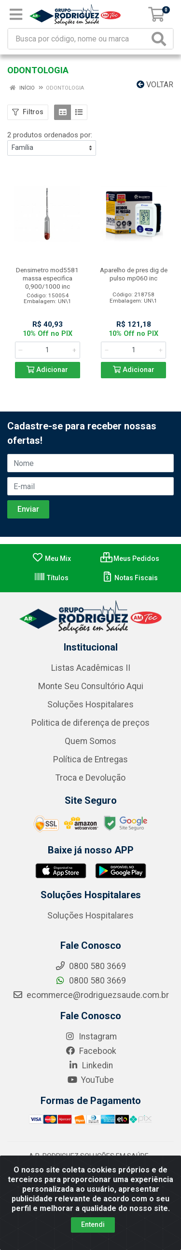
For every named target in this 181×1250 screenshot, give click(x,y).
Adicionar (47, 370)
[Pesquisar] (161, 39)
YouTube (90, 1080)
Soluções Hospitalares (90, 704)
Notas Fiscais (129, 578)
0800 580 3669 (90, 980)
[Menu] (16, 14)
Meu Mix (51, 558)
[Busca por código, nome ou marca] (78, 39)
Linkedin (90, 1065)
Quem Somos (90, 741)
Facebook (90, 1051)
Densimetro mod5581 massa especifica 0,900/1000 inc (47, 278)
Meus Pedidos (129, 558)
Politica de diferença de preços (90, 723)
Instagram (91, 1036)
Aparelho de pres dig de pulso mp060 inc (133, 274)
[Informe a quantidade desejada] (47, 350)
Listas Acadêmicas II (90, 668)
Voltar (155, 84)
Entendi (93, 1224)
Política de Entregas (90, 759)
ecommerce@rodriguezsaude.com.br (91, 995)
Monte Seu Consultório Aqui (90, 686)
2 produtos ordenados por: (49, 135)
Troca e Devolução (90, 778)
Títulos (51, 578)
